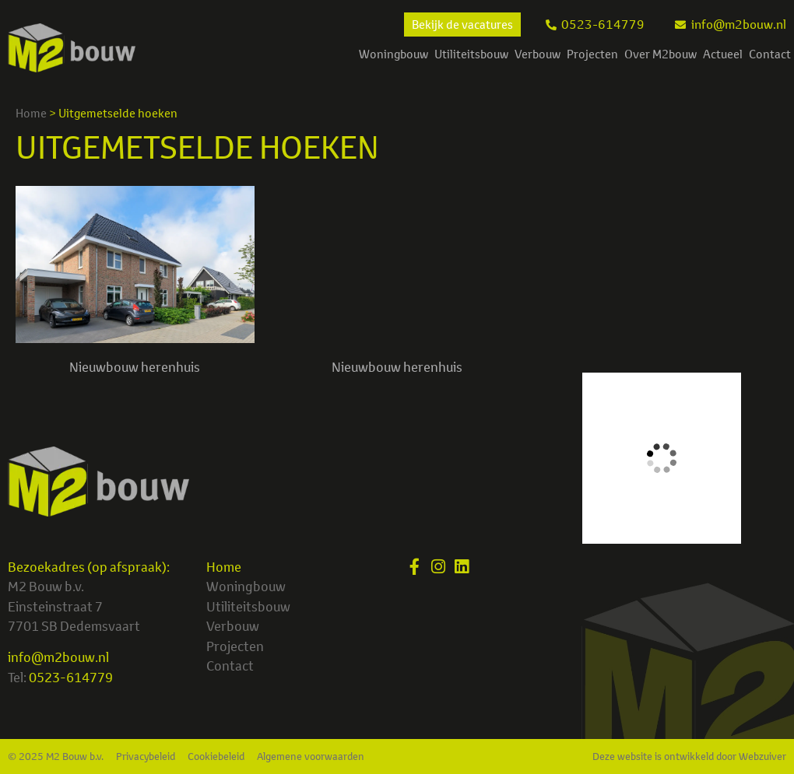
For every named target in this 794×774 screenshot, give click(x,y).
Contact (770, 54)
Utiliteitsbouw (471, 54)
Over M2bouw (660, 54)
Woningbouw (393, 54)
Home (31, 113)
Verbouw (537, 54)
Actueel (723, 54)
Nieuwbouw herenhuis (134, 367)
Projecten (592, 54)
